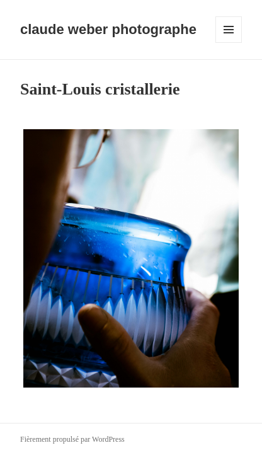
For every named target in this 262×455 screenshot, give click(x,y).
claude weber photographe (108, 29)
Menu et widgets (229, 42)
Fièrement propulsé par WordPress (72, 439)
